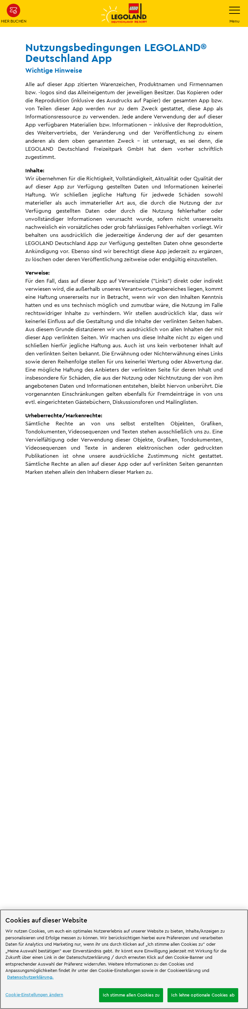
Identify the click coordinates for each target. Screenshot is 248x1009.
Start (10, 645)
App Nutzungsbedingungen (85, 645)
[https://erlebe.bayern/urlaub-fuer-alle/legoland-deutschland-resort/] (52, 820)
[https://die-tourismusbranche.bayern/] (67, 857)
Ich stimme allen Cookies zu (131, 995)
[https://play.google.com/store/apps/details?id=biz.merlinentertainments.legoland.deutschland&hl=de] (220, 793)
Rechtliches (37, 645)
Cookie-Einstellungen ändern (40, 903)
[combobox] (124, 766)
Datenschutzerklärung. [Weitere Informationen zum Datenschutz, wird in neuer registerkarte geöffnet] (30, 977)
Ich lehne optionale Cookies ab (203, 995)
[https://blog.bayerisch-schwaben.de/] (22, 857)
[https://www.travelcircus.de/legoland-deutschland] (119, 820)
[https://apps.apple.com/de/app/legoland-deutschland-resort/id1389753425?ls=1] (220, 810)
